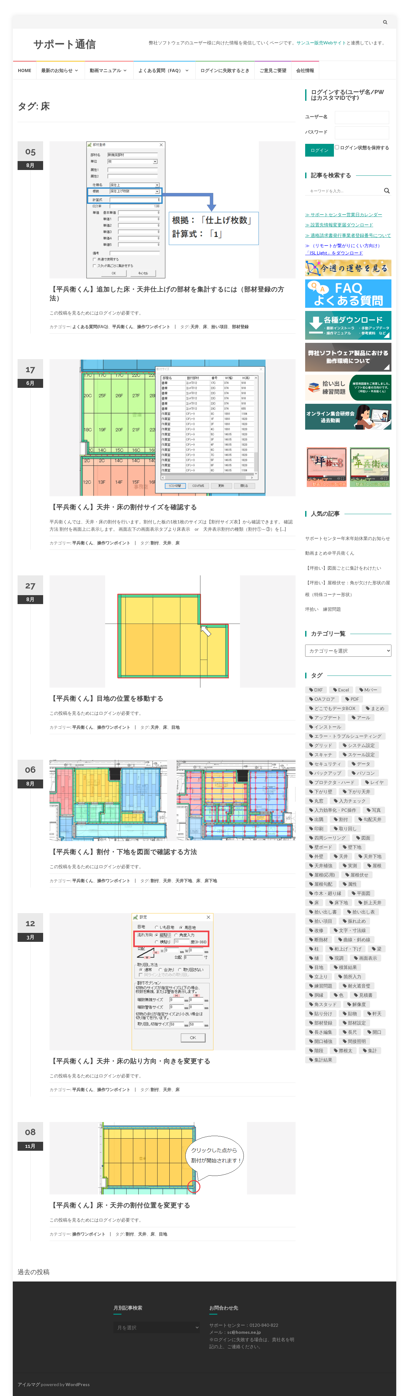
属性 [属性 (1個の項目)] (352, 884)
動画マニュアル (105, 70)
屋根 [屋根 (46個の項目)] (377, 865)
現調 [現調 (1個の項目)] (339, 958)
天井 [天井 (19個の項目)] (343, 856)
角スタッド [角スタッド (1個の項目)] (325, 1004)
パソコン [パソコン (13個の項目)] (366, 773)
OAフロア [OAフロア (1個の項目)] (324, 699)
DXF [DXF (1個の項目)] (318, 689)
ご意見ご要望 (272, 70)
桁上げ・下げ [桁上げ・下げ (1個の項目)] (348, 948)
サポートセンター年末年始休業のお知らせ (347, 538)
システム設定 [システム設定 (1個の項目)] (361, 745)
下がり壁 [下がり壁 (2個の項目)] (323, 791)
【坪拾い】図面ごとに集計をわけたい (343, 568)
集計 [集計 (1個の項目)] (372, 1050)
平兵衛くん (122, 326)
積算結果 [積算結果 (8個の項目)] (348, 967)
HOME (24, 70)
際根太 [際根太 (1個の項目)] (345, 1050)
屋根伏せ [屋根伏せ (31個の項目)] (359, 874)
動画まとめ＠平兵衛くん (329, 553)
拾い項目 (219, 326)
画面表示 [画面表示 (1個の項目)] (368, 958)
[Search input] (345, 190)
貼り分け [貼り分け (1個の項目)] (323, 1013)
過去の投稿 (34, 1271)
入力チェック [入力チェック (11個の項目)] (352, 800)
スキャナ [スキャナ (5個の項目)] (323, 754)
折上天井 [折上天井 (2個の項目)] (373, 902)
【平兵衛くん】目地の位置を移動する (107, 698)
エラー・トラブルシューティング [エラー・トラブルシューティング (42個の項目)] (348, 736)
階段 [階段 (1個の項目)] (318, 1050)
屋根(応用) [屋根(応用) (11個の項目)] (324, 874)
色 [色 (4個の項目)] (341, 995)
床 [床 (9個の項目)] (316, 902)
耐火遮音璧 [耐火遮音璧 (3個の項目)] (359, 985)
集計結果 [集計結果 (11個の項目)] (323, 1059)
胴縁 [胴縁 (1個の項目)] (318, 995)
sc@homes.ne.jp (244, 1332)
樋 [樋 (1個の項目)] (316, 958)
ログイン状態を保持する (364, 147)
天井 (194, 326)
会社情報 (305, 70)
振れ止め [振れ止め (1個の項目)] (357, 921)
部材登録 (240, 326)
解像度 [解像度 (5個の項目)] (359, 1004)
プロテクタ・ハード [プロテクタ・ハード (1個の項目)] (334, 782)
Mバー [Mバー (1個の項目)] (371, 689)
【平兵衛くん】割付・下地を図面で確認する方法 (123, 852)
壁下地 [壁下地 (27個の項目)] (354, 847)
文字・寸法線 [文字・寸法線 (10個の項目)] (352, 930)
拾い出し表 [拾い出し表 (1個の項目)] (363, 911)
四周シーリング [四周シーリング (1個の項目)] (330, 837)
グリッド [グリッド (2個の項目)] (323, 745)
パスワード (316, 132)
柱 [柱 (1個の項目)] (316, 948)
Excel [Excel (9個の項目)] (343, 689)
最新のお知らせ (57, 70)
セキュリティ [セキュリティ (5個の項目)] (327, 763)
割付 (154, 542)
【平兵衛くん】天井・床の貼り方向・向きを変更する (130, 1061)
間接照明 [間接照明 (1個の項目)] (357, 1041)
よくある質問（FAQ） (160, 70)
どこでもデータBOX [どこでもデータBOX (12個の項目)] (334, 708)
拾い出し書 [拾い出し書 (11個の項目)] (325, 911)
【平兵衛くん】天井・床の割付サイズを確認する (123, 507)
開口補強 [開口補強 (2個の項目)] (323, 1041)
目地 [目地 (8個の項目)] (318, 967)
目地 (175, 727)
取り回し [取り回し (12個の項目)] (348, 828)
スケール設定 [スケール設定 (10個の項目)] (361, 754)
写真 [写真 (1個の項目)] (376, 810)
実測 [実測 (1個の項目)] (352, 865)
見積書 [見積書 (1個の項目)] (366, 995)
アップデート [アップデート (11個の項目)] (327, 717)
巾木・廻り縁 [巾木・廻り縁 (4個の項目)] (327, 893)
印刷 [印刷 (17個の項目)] (318, 828)
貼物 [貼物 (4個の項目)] (352, 1013)
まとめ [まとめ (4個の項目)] (377, 708)
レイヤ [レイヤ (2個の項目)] (377, 782)
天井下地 (183, 880)
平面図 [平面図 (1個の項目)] (363, 893)
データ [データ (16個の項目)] (363, 763)
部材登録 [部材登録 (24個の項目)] (323, 1022)
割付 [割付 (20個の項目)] (343, 819)
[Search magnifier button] (386, 190)
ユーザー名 (316, 116)
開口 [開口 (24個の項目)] (377, 1032)
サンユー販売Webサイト (321, 42)
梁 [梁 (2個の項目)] (379, 948)
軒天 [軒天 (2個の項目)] (377, 1013)
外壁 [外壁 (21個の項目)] (318, 856)
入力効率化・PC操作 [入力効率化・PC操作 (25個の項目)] (335, 810)
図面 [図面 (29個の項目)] (365, 837)
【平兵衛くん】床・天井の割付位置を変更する (120, 1205)
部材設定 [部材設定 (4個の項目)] (357, 1022)
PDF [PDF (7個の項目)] (355, 699)
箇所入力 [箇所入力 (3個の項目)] (352, 976)
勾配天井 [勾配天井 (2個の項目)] (373, 819)
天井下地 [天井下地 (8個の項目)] (373, 856)
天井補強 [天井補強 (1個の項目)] (323, 865)
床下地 (210, 880)
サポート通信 (64, 44)
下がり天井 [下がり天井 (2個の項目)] (359, 791)
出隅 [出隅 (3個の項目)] (318, 819)
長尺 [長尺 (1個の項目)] (352, 1032)
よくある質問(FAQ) (90, 326)
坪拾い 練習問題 (323, 609)
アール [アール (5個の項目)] (363, 717)
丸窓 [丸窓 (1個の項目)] (318, 800)
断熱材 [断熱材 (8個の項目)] (321, 939)
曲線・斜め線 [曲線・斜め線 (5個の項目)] (356, 939)
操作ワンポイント (153, 326)
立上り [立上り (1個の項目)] (321, 976)
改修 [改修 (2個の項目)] (318, 930)
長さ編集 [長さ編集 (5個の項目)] (323, 1032)
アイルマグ (29, 1384)
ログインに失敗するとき (225, 70)
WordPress (78, 1384)
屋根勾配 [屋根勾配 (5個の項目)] (323, 884)
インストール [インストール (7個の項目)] (327, 726)
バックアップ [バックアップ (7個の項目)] (327, 773)
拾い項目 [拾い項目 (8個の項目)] (323, 921)
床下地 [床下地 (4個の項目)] (341, 902)
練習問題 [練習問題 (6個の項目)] (323, 985)
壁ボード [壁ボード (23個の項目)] (323, 847)
